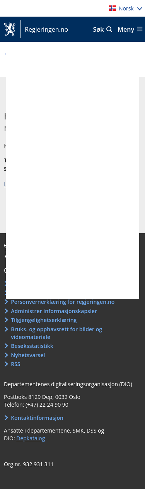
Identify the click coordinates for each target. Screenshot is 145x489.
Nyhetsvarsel (28, 355)
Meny (126, 29)
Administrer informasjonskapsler (54, 311)
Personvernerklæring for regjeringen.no (62, 301)
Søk (98, 29)
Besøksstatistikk (32, 345)
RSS (15, 364)
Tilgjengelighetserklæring (44, 320)
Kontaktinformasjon (37, 417)
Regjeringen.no (44, 29)
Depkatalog (30, 438)
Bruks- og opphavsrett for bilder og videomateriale (56, 333)
